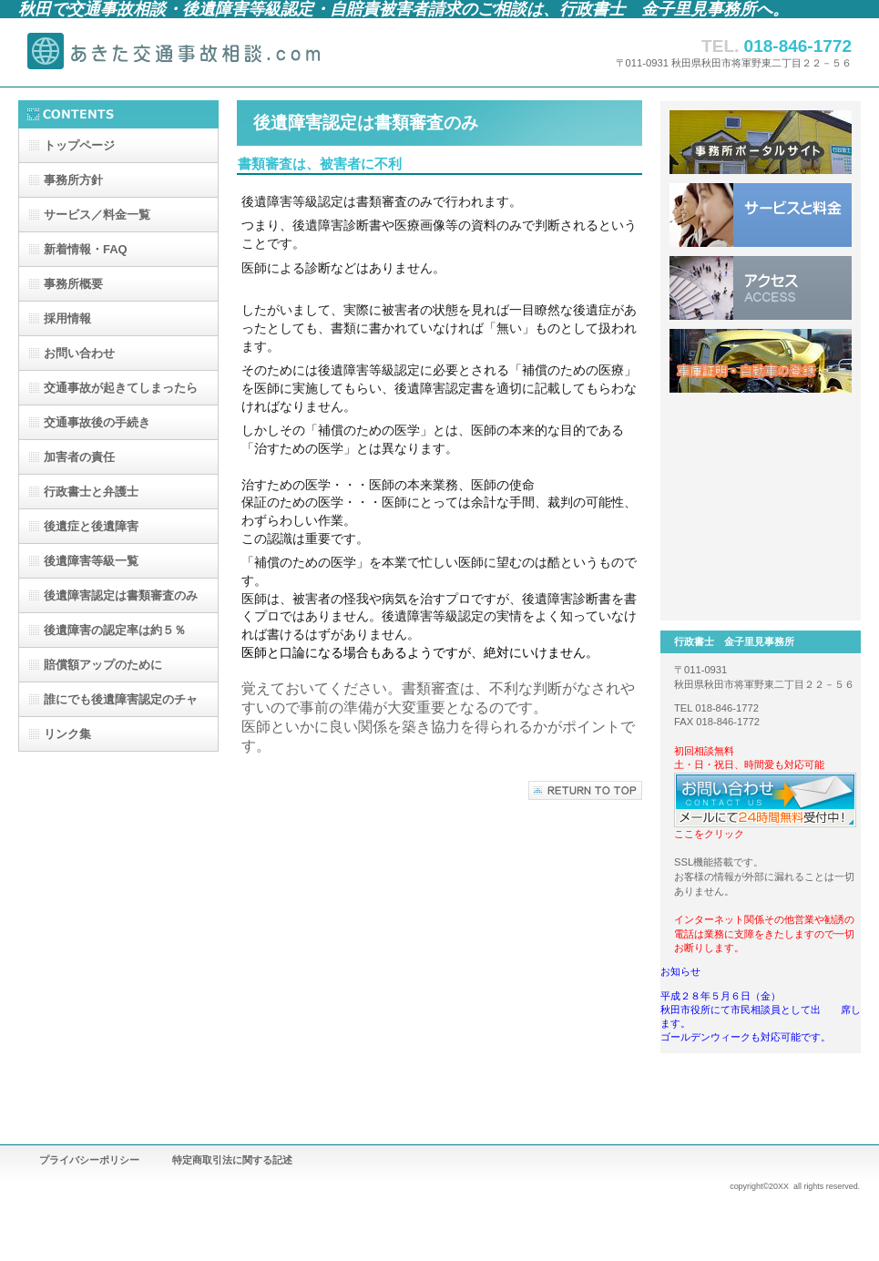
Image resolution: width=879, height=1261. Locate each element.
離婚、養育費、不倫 (760, 434)
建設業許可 (760, 579)
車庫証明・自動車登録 (760, 361)
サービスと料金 (760, 215)
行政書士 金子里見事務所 (200, 52)
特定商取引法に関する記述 (232, 1159)
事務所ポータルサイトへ (760, 142)
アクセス (760, 288)
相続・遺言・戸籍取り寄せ (760, 506)
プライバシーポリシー (89, 1159)
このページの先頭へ (585, 790)
